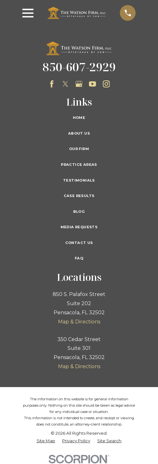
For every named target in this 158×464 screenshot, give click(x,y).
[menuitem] (46, 441)
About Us (79, 133)
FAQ (79, 258)
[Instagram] (106, 83)
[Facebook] (51, 83)
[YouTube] (92, 83)
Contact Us (79, 243)
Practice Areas (79, 164)
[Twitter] (65, 83)
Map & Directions (79, 322)
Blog (79, 211)
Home (79, 117)
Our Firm (79, 149)
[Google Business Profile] (78, 83)
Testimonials (79, 180)
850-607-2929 (79, 67)
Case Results (79, 196)
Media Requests (79, 227)
